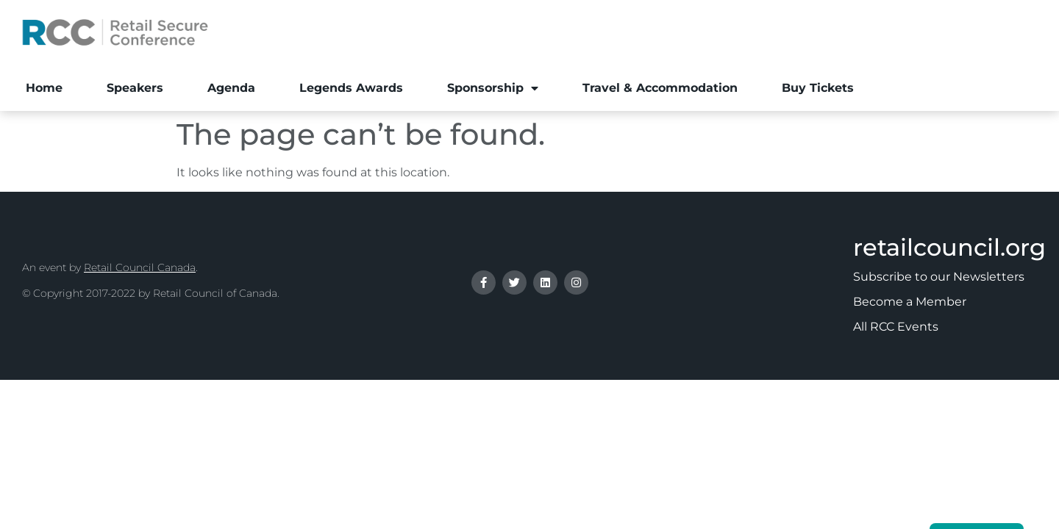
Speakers (135, 88)
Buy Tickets (818, 88)
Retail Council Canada (140, 267)
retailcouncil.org (949, 247)
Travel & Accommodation (660, 88)
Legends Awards (351, 88)
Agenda (231, 88)
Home (44, 88)
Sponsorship (492, 88)
